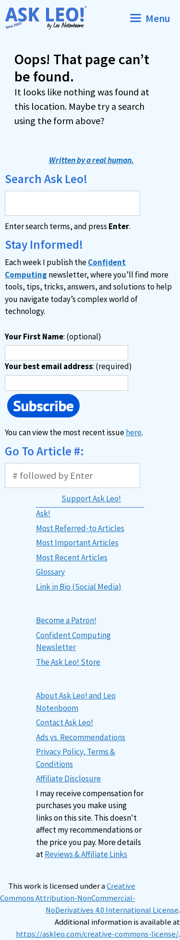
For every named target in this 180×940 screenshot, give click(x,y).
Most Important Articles (77, 542)
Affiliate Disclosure (68, 778)
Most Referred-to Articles (80, 528)
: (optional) (53, 336)
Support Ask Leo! (91, 498)
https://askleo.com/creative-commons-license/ (97, 934)
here (134, 432)
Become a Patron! (66, 620)
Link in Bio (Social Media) (78, 586)
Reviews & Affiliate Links (86, 854)
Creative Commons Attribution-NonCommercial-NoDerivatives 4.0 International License (89, 898)
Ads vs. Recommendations (80, 737)
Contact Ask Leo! (64, 722)
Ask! (43, 513)
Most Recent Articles (72, 557)
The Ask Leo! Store (68, 662)
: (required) (68, 366)
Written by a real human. (91, 160)
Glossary (50, 572)
